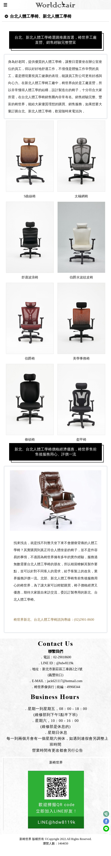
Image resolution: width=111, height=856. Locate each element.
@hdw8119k (65, 663)
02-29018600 (62, 657)
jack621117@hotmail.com (64, 681)
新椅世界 (56, 762)
